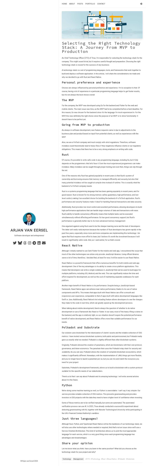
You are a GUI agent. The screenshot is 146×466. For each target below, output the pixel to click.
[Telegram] (34, 244)
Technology (67, 459)
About (72, 4)
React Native (112, 459)
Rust (104, 459)
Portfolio (90, 4)
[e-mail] (44, 244)
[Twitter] (15, 244)
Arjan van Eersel (29, 230)
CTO (88, 459)
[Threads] (25, 244)
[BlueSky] (20, 244)
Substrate (130, 459)
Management (78, 459)
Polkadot (122, 459)
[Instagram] (30, 244)
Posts (80, 4)
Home (64, 4)
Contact (101, 4)
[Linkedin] (39, 244)
